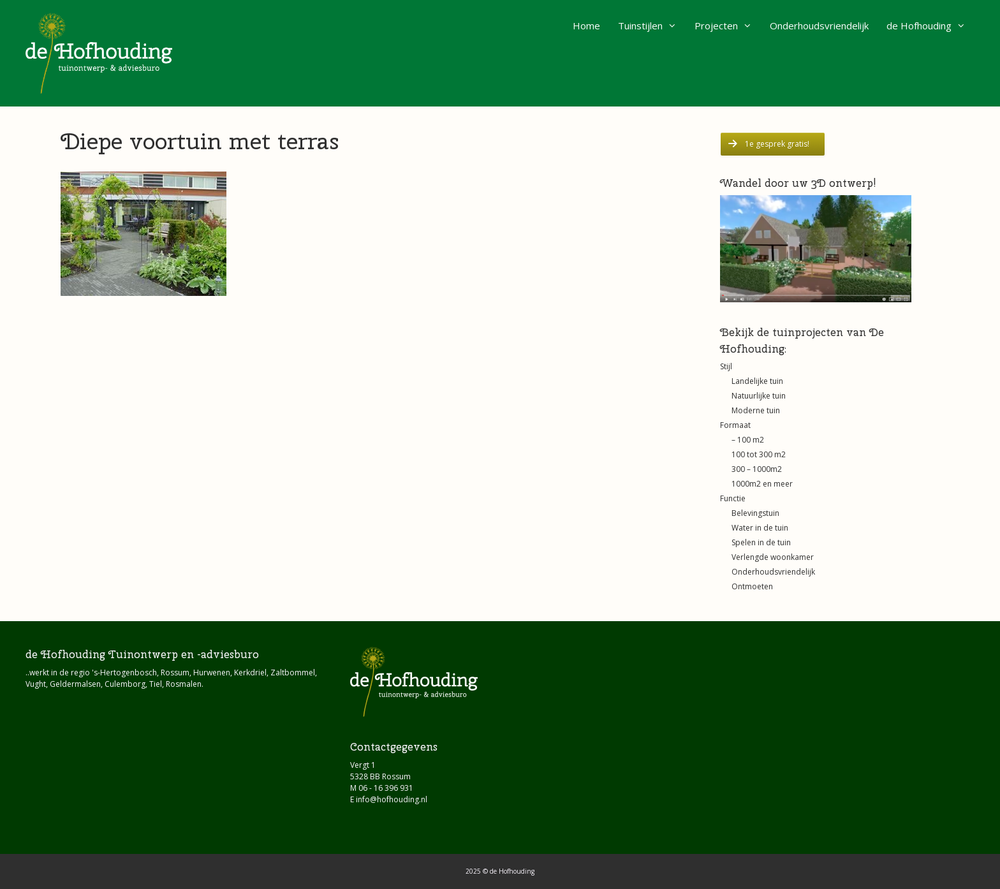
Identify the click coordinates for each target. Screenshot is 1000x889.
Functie (733, 498)
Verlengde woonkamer (773, 557)
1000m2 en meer (762, 483)
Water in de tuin (760, 527)
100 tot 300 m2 (759, 454)
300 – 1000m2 (757, 469)
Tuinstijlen (652, 25)
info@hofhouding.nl (391, 799)
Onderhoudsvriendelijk (819, 25)
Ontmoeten (752, 586)
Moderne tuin (756, 410)
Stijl (726, 366)
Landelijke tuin (757, 381)
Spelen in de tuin (761, 542)
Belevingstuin (755, 513)
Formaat (735, 425)
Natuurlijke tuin (759, 395)
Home (586, 25)
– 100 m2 (748, 439)
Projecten (728, 25)
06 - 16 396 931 (385, 787)
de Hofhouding (930, 25)
